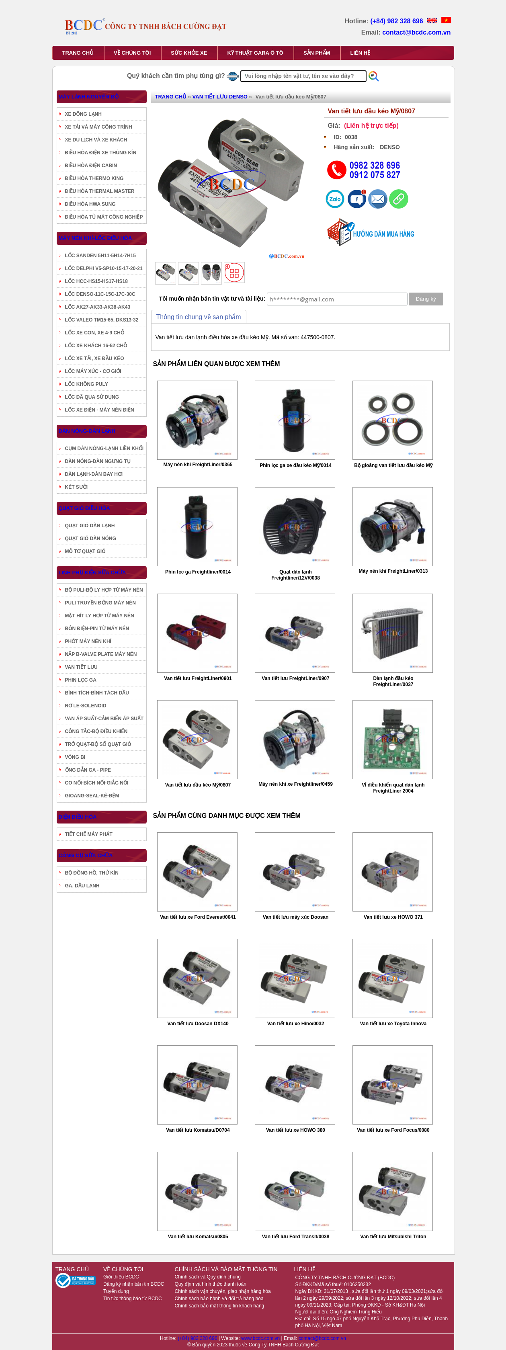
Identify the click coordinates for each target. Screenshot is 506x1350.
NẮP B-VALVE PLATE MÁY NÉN (101, 654)
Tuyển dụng (116, 1291)
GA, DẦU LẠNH (82, 886)
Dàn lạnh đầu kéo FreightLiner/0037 (393, 681)
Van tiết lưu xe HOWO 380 (295, 1130)
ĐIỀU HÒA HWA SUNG (90, 204)
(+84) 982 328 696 (397, 21)
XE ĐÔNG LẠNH (83, 114)
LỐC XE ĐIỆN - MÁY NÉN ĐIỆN (99, 410)
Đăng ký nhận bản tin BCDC (133, 1284)
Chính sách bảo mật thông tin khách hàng (219, 1306)
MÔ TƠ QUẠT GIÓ (85, 551)
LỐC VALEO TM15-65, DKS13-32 (102, 320)
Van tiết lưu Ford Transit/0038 (296, 1236)
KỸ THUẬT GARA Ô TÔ (255, 53)
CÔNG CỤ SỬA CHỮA (86, 855)
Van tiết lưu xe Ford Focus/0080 (393, 1130)
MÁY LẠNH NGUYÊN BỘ (89, 97)
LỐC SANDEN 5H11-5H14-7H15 (100, 255)
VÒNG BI (75, 757)
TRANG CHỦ (78, 53)
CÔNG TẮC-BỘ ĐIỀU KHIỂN (96, 731)
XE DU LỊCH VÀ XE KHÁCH (96, 140)
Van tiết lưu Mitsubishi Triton (393, 1236)
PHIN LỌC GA (80, 680)
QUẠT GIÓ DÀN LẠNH (90, 526)
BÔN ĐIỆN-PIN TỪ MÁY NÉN (97, 628)
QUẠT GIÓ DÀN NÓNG (90, 538)
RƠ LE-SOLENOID (86, 706)
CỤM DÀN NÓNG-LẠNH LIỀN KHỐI (104, 448)
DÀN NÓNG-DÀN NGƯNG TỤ (98, 461)
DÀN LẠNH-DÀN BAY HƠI (94, 474)
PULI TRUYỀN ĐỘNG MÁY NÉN (100, 603)
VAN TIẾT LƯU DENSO (220, 97)
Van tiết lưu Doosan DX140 (197, 1023)
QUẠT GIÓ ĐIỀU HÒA (84, 508)
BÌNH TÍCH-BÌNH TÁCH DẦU (97, 693)
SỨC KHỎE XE (189, 53)
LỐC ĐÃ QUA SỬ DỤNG (92, 397)
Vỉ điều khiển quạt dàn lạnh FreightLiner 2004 (393, 788)
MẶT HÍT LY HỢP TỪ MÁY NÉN (99, 616)
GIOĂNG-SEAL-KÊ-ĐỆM (92, 796)
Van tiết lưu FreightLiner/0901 (197, 678)
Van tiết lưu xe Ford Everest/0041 (198, 917)
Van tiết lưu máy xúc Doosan (296, 917)
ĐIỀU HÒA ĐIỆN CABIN (91, 165)
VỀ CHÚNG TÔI (132, 53)
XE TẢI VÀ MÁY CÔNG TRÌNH (98, 127)
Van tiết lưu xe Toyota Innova (393, 1023)
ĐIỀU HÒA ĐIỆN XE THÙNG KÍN (101, 153)
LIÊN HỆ (360, 53)
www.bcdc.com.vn (261, 1338)
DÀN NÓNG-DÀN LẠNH (87, 431)
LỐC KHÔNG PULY (86, 384)
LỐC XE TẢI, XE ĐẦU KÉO (94, 358)
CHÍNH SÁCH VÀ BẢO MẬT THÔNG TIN (225, 1269)
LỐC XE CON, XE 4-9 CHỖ (94, 333)
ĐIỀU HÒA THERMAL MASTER (100, 191)
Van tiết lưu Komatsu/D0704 (197, 1130)
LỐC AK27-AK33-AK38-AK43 (98, 307)
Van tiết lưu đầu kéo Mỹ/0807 (198, 785)
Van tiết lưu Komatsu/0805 (198, 1236)
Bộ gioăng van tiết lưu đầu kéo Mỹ (393, 465)
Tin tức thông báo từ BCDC (132, 1298)
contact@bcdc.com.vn (416, 32)
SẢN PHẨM (316, 53)
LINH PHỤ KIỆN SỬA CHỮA (92, 572)
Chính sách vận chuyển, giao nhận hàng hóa (222, 1291)
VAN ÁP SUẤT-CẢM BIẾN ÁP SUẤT (104, 718)
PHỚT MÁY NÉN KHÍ (88, 641)
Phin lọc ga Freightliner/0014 (198, 572)
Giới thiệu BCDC (121, 1277)
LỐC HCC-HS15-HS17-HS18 (96, 281)
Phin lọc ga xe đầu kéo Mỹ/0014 (296, 465)
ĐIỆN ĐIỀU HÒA (78, 817)
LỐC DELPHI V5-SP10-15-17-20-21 (104, 268)
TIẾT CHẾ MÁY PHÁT (89, 834)
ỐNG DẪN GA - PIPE (88, 770)
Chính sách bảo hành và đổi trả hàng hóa (218, 1298)
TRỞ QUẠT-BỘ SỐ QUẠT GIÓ (98, 744)
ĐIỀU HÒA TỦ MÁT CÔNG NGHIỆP (104, 217)
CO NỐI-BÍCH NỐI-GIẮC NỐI (97, 783)
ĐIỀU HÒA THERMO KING (94, 178)
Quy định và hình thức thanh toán (210, 1284)
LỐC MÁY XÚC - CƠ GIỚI (93, 371)
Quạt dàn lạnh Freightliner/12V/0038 (295, 575)
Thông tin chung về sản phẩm (198, 316)
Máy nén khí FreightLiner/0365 (197, 464)
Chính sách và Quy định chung (207, 1277)
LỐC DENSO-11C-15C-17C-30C (100, 294)
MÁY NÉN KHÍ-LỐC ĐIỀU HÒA (95, 238)
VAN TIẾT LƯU (81, 667)
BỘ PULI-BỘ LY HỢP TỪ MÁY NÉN (104, 590)
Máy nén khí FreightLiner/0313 (393, 571)
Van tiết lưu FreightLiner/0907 (295, 678)
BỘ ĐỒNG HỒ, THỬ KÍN (92, 873)
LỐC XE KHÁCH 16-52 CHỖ (96, 345)
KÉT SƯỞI (76, 487)
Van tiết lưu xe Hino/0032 (295, 1023)
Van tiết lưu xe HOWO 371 (393, 917)
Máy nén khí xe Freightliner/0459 (295, 784)
